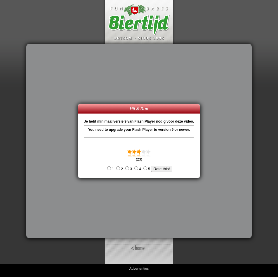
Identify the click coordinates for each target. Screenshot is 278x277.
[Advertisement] (53, 141)
